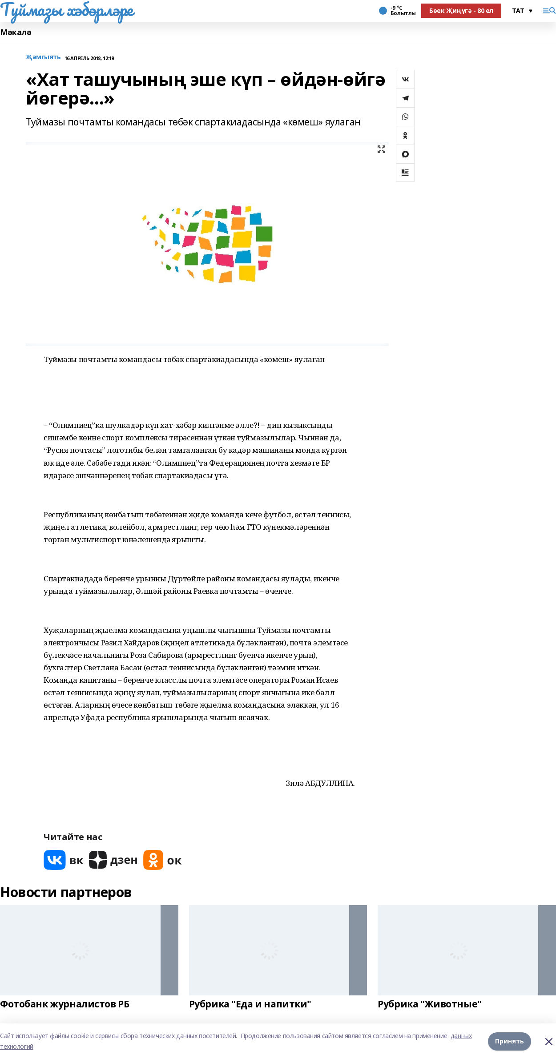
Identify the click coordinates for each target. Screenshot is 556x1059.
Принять (509, 1041)
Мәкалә (15, 32)
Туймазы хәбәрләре (66, 9)
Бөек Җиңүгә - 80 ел (461, 10)
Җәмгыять (43, 57)
